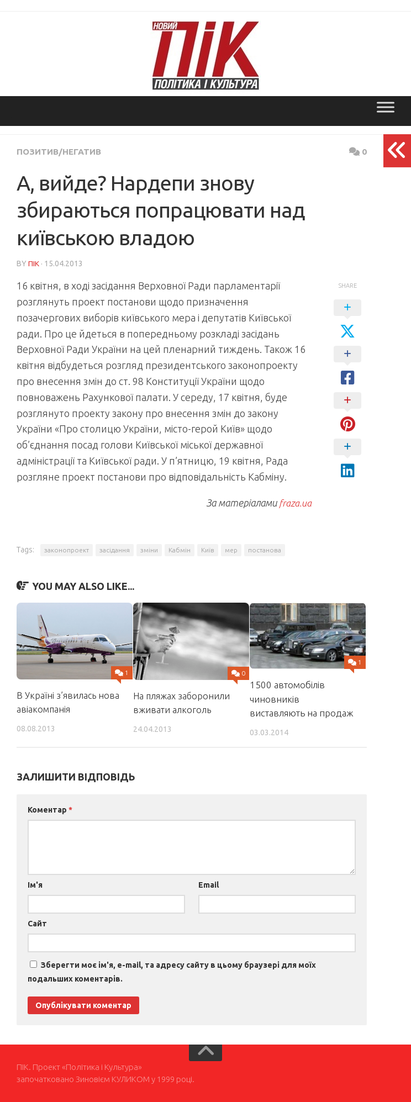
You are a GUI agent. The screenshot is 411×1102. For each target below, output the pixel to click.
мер (231, 549)
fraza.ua (295, 502)
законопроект (66, 549)
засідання (114, 549)
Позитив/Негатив (60, 151)
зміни (149, 549)
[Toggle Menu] (385, 107)
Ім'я (35, 884)
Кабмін (179, 549)
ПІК (33, 263)
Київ (207, 549)
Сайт (37, 923)
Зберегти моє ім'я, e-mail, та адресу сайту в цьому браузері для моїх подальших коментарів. (172, 971)
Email (208, 884)
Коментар (50, 809)
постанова (264, 549)
